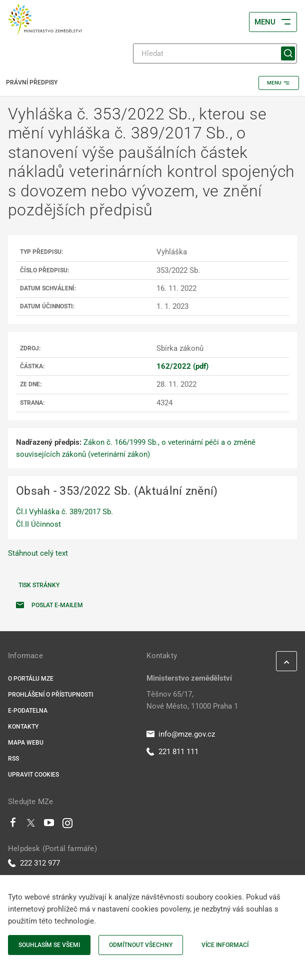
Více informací (225, 945)
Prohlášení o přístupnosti (50, 694)
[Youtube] (49, 825)
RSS (13, 758)
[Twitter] (31, 825)
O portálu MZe (31, 678)
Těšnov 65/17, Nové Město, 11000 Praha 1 (192, 700)
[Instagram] (67, 825)
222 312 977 (34, 863)
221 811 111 (172, 751)
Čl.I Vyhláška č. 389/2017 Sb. (64, 511)
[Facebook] (13, 825)
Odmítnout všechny (140, 945)
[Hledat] (215, 53)
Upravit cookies (33, 774)
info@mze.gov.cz (180, 734)
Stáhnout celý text (38, 553)
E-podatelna (28, 710)
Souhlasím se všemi (49, 945)
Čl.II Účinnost (38, 524)
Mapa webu (26, 742)
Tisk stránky (39, 585)
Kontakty (23, 726)
